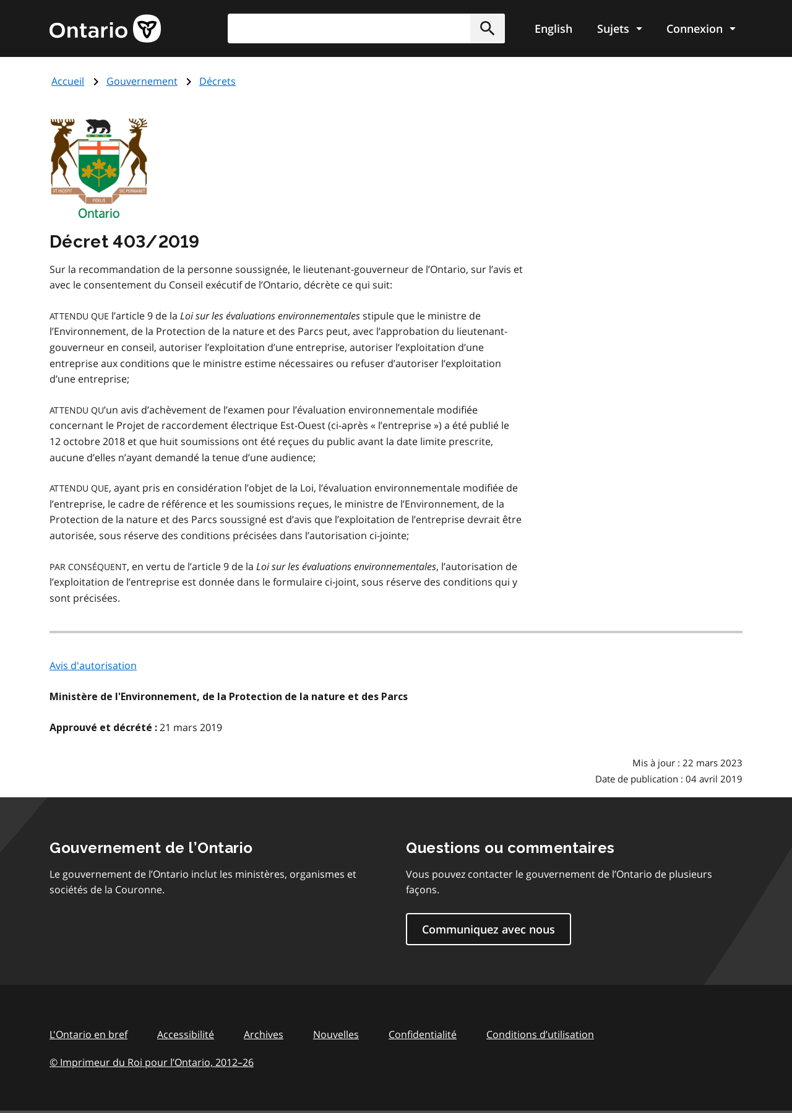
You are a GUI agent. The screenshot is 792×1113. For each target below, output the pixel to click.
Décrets (217, 81)
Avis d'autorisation (93, 665)
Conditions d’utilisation (540, 1034)
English (553, 28)
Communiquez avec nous (488, 929)
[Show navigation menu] (619, 28)
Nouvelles (336, 1034)
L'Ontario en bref (88, 1034)
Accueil (67, 81)
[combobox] (366, 28)
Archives (263, 1034)
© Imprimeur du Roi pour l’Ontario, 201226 (152, 1062)
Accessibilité (185, 1034)
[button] (487, 28)
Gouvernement (142, 81)
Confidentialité (423, 1034)
